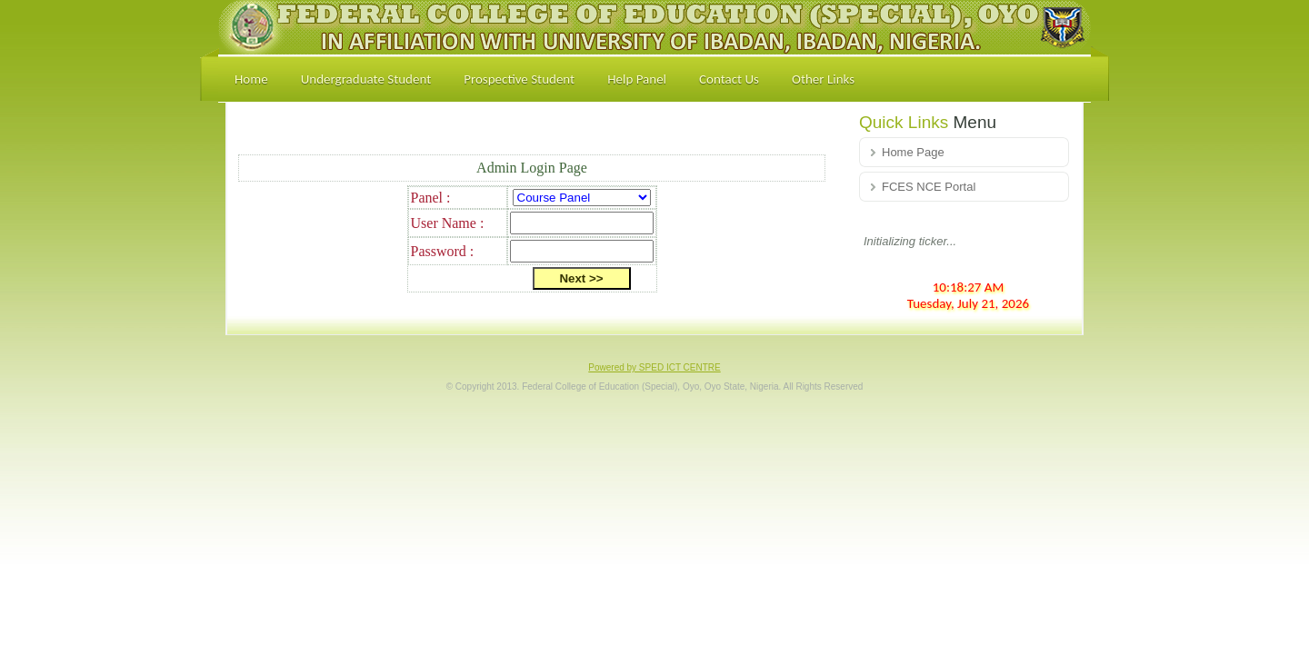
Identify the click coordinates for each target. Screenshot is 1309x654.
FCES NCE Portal (928, 186)
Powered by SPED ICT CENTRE (654, 367)
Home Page (913, 152)
